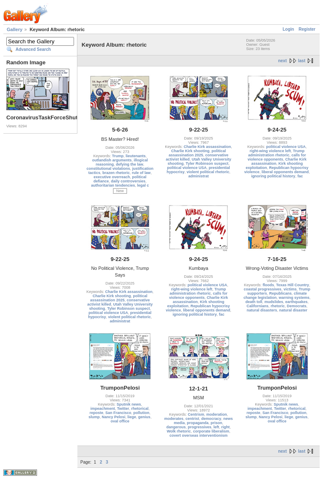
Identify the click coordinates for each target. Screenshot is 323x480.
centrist (192, 419)
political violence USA (187, 168)
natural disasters (262, 310)
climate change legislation (275, 295)
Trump (118, 156)
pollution (141, 413)
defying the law (129, 164)
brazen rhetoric (116, 173)
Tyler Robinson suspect (207, 163)
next (282, 60)
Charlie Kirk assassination (207, 147)
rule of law (141, 173)
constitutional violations (108, 168)
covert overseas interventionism (198, 435)
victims (290, 289)
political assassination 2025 (197, 153)
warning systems (294, 297)
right (225, 427)
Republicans (280, 293)
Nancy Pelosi (113, 417)
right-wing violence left (270, 151)
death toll (254, 302)
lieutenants (136, 156)
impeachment (102, 408)
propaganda (198, 423)
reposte (96, 413)
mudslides (274, 302)
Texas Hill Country (292, 285)
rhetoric (277, 306)
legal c (143, 185)
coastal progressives (263, 289)
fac (300, 176)
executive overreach (112, 177)
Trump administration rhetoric (276, 153)
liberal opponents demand (285, 172)
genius (144, 417)
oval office (120, 421)
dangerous (175, 427)
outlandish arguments (112, 160)
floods (268, 285)
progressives (199, 427)
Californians (257, 306)
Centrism (196, 414)
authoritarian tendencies (113, 185)
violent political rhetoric (208, 172)
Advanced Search (33, 49)
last (301, 60)
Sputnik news (128, 404)
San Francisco (119, 413)
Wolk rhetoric (179, 431)
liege (131, 417)
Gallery (14, 29)
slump (94, 417)
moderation (217, 414)
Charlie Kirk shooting (190, 151)
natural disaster (293, 310)
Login (288, 29)
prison (216, 423)
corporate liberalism (211, 431)
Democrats (297, 306)
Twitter (123, 408)
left (217, 427)
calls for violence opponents (277, 157)
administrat (198, 176)
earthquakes (296, 302)
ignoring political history (273, 176)
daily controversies (128, 181)
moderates (173, 419)
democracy (211, 419)
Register (307, 29)
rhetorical (139, 408)
